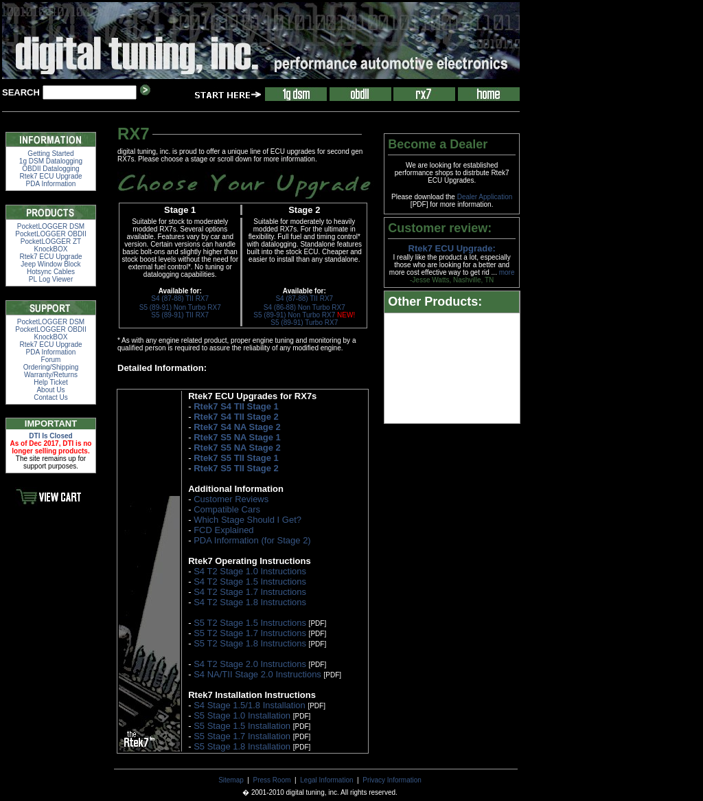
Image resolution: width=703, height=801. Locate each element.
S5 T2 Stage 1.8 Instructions (250, 643)
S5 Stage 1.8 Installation (242, 746)
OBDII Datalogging (50, 168)
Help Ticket (50, 382)
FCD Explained (223, 530)
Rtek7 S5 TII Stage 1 (236, 458)
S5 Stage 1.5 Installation (242, 726)
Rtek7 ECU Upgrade (50, 176)
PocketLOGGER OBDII (50, 234)
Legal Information (326, 780)
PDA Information (51, 184)
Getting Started (50, 153)
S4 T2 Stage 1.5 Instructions (250, 581)
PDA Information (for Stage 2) (252, 540)
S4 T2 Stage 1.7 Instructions (250, 592)
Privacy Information (392, 780)
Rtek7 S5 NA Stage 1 (237, 437)
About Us (50, 390)
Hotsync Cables (51, 271)
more (507, 272)
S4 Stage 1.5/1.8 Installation (250, 705)
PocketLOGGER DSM (50, 226)
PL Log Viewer (51, 279)
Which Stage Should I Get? (247, 520)
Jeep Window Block (50, 264)
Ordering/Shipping (51, 367)
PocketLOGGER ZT (51, 241)
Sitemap (231, 780)
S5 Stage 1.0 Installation (242, 715)
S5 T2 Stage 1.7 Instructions (250, 633)
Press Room (272, 780)
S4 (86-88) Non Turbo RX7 (304, 307)
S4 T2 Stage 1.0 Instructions (250, 571)
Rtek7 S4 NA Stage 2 (237, 427)
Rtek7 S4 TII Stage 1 (236, 406)
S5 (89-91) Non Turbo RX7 (180, 307)
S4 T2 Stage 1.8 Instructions (250, 602)
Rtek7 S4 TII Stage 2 (236, 416)
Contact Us (50, 397)
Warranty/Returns (51, 375)
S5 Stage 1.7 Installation (242, 736)
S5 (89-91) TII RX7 (180, 315)
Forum (51, 359)
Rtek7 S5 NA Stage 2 (237, 447)
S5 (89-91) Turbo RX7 (304, 322)
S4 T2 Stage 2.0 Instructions (250, 664)
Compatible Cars (227, 509)
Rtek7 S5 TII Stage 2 (236, 468)
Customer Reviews (231, 499)
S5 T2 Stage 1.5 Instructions (250, 623)
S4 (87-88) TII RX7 (180, 298)
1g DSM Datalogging (50, 161)
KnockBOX (51, 249)
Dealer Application (485, 197)
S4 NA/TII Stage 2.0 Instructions (257, 674)
